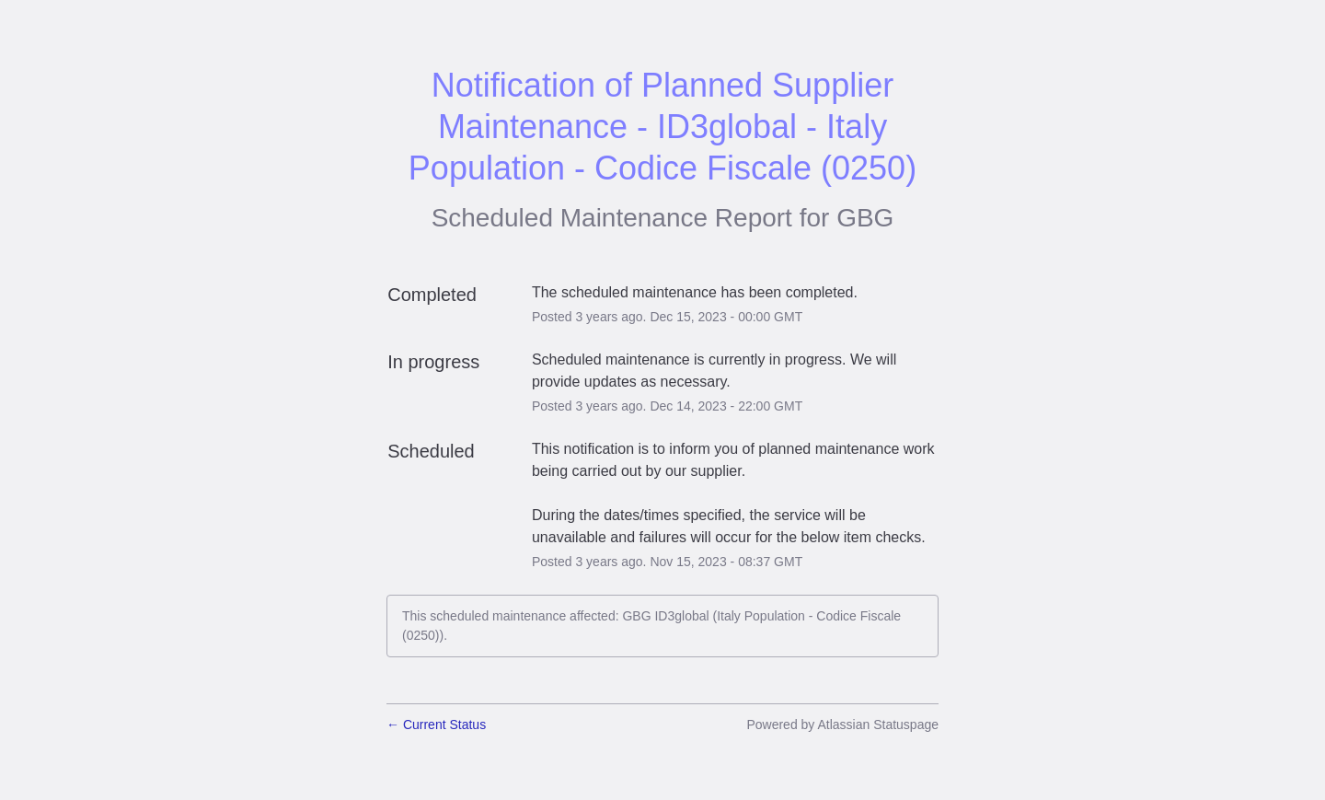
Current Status (436, 724)
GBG (864, 217)
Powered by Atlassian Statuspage (842, 724)
